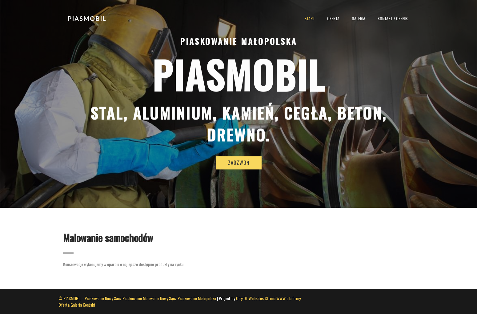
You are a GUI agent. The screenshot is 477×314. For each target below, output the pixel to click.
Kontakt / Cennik (393, 18)
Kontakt (89, 304)
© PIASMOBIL (69, 298)
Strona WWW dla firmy (283, 298)
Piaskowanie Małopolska (197, 298)
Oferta (333, 18)
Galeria (358, 18)
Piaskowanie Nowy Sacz (103, 298)
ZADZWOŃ (238, 169)
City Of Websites (250, 298)
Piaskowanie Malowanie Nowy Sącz (149, 298)
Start (309, 18)
